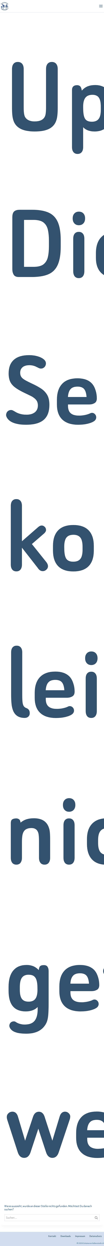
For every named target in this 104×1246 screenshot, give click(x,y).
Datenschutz (96, 1236)
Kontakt (52, 1236)
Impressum (80, 1236)
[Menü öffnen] (101, 6)
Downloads (66, 1236)
